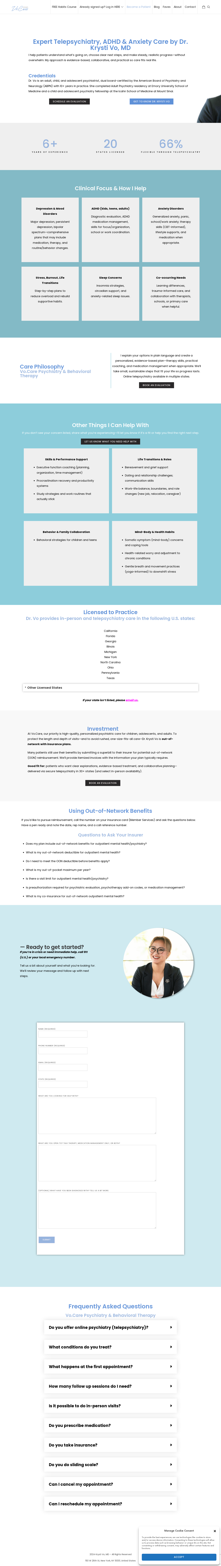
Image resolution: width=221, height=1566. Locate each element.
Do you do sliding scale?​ (73, 1465)
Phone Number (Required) (110, 1049)
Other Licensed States (44, 687)
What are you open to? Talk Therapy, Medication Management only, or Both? (110, 1162)
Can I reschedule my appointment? (85, 1504)
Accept (179, 1557)
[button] (214, 1530)
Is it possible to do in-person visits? (85, 1406)
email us (132, 700)
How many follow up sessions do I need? (90, 1386)
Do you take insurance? (73, 1445)
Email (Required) (110, 1066)
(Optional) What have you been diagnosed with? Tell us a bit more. (110, 1209)
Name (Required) (110, 1033)
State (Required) (110, 1083)
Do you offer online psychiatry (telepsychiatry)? (98, 1327)
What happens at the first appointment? (91, 1366)
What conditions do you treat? (80, 1347)
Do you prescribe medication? (80, 1425)
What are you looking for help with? (110, 1115)
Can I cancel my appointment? (81, 1484)
